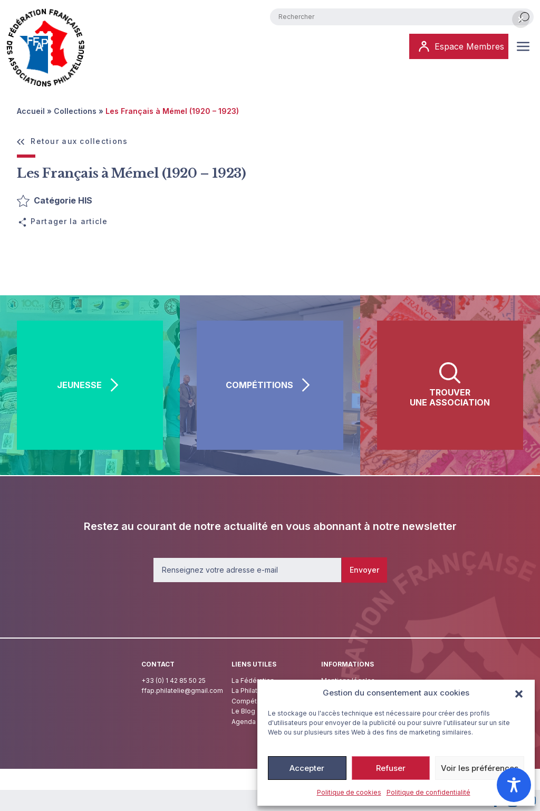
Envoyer (364, 569)
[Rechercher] (524, 17)
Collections (75, 111)
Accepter (307, 768)
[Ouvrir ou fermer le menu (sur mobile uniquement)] (523, 46)
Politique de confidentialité (428, 792)
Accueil (31, 111)
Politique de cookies (349, 792)
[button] (519, 693)
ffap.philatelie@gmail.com (182, 690)
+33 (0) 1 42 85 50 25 (173, 680)
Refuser (391, 768)
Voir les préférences (479, 768)
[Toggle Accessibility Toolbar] (514, 785)
